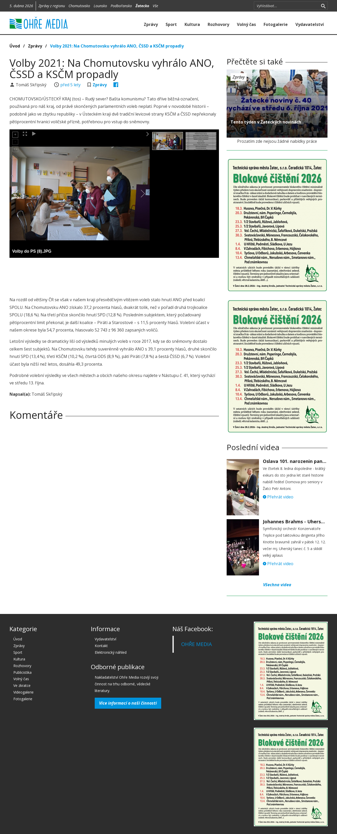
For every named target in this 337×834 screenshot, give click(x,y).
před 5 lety (70, 85)
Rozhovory (218, 24)
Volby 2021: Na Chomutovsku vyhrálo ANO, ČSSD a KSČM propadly (117, 46)
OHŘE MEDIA (196, 644)
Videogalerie (23, 692)
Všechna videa (277, 584)
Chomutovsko (79, 5)
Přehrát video (278, 497)
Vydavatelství (309, 24)
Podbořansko (121, 5)
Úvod (14, 46)
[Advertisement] (114, 275)
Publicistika (22, 672)
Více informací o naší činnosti (128, 703)
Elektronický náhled (111, 652)
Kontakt (101, 645)
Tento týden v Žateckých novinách (265, 122)
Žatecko (142, 5)
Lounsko (100, 5)
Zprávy (151, 24)
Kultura (192, 24)
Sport (171, 24)
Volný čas (246, 24)
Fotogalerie (276, 24)
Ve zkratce (22, 685)
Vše (155, 5)
